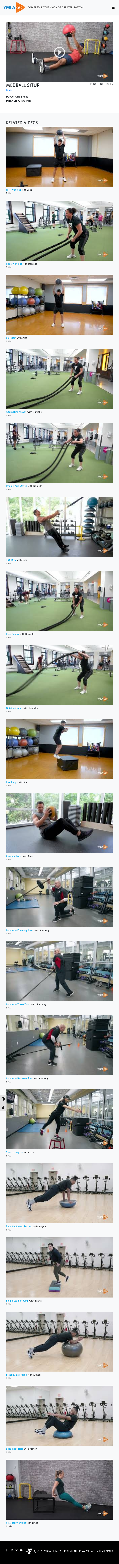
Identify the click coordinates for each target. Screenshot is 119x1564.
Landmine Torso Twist (18, 1004)
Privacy (83, 1551)
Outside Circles (14, 708)
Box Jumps (12, 782)
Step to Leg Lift (14, 1152)
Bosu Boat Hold (14, 1448)
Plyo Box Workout (16, 1522)
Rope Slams (12, 633)
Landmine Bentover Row (19, 1078)
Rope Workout (14, 263)
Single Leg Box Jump (17, 1300)
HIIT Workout (13, 189)
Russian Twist (14, 856)
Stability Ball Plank (16, 1374)
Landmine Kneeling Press (20, 930)
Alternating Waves (16, 411)
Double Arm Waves (16, 485)
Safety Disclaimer (101, 1551)
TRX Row (11, 559)
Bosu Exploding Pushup (19, 1226)
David (9, 90)
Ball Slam (11, 337)
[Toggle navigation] (113, 7)
